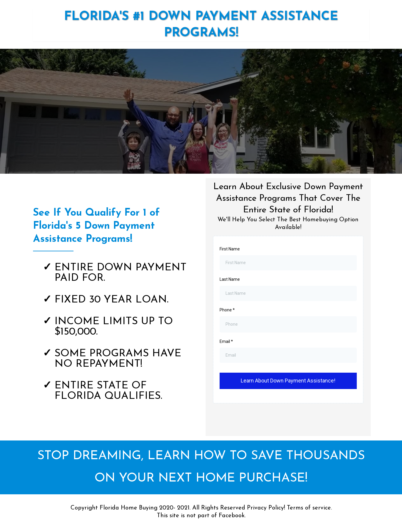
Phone (227, 310)
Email (226, 341)
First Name (230, 249)
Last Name (230, 279)
